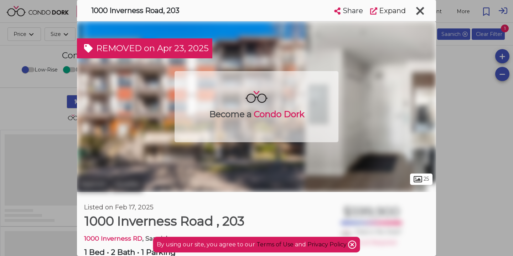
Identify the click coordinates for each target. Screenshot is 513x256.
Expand (388, 10)
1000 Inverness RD (113, 238)
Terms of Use (275, 244)
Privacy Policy (327, 244)
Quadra (127, 184)
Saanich (93, 184)
